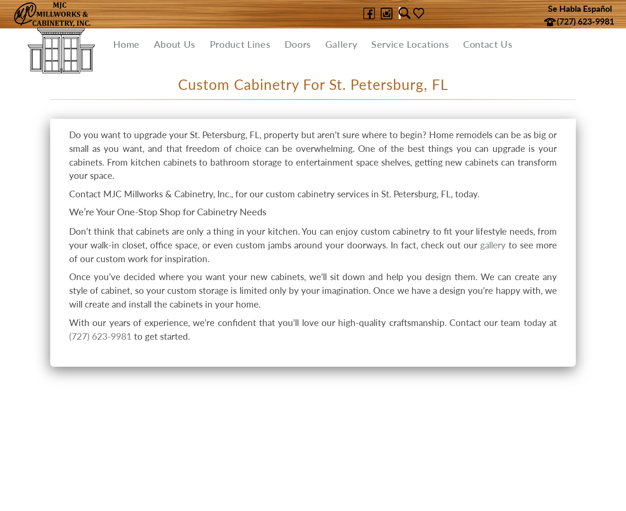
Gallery (341, 44)
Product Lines (240, 44)
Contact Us (488, 44)
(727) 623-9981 (100, 336)
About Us (175, 44)
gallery (493, 244)
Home (126, 44)
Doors (298, 44)
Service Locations (410, 44)
